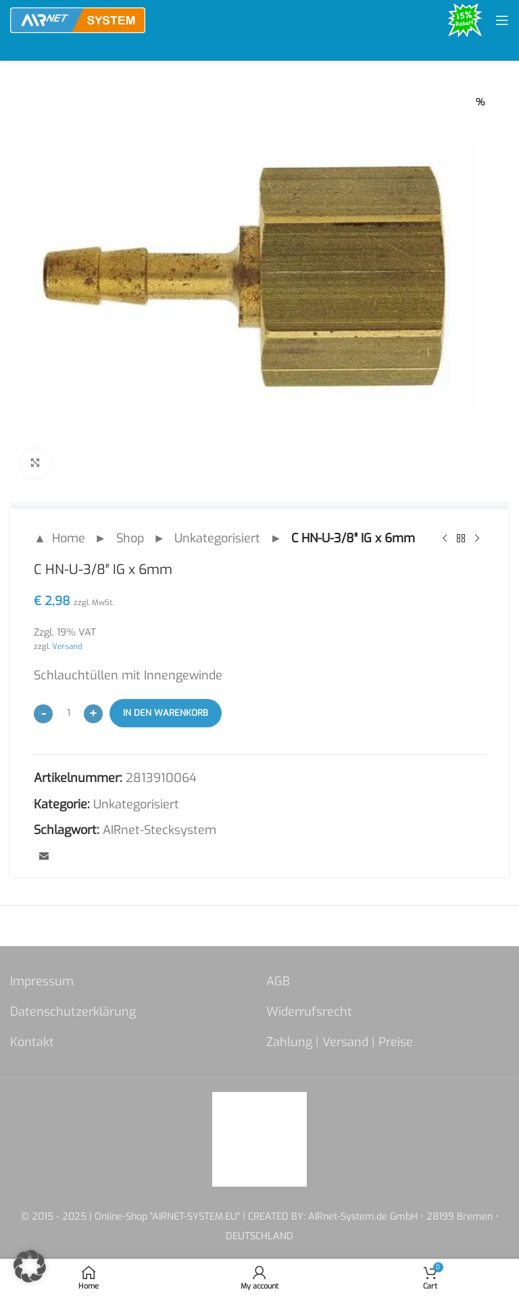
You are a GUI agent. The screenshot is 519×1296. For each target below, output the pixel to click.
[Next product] (477, 539)
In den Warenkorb (165, 713)
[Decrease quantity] (43, 713)
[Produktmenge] (68, 713)
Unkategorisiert (217, 538)
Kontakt (32, 1042)
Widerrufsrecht (309, 1012)
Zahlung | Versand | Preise (339, 1042)
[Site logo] (77, 19)
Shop (130, 538)
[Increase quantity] (93, 713)
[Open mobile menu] (502, 20)
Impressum (42, 981)
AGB (278, 981)
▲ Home (59, 538)
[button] (29, 1266)
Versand (67, 646)
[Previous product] (445, 539)
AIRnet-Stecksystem (159, 831)
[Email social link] (44, 858)
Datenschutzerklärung (73, 1012)
